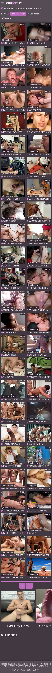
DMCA (23, 670)
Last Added (33, 14)
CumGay (14, 3)
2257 (29, 670)
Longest (6, 18)
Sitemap (15, 670)
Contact (36, 670)
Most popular (18, 14)
